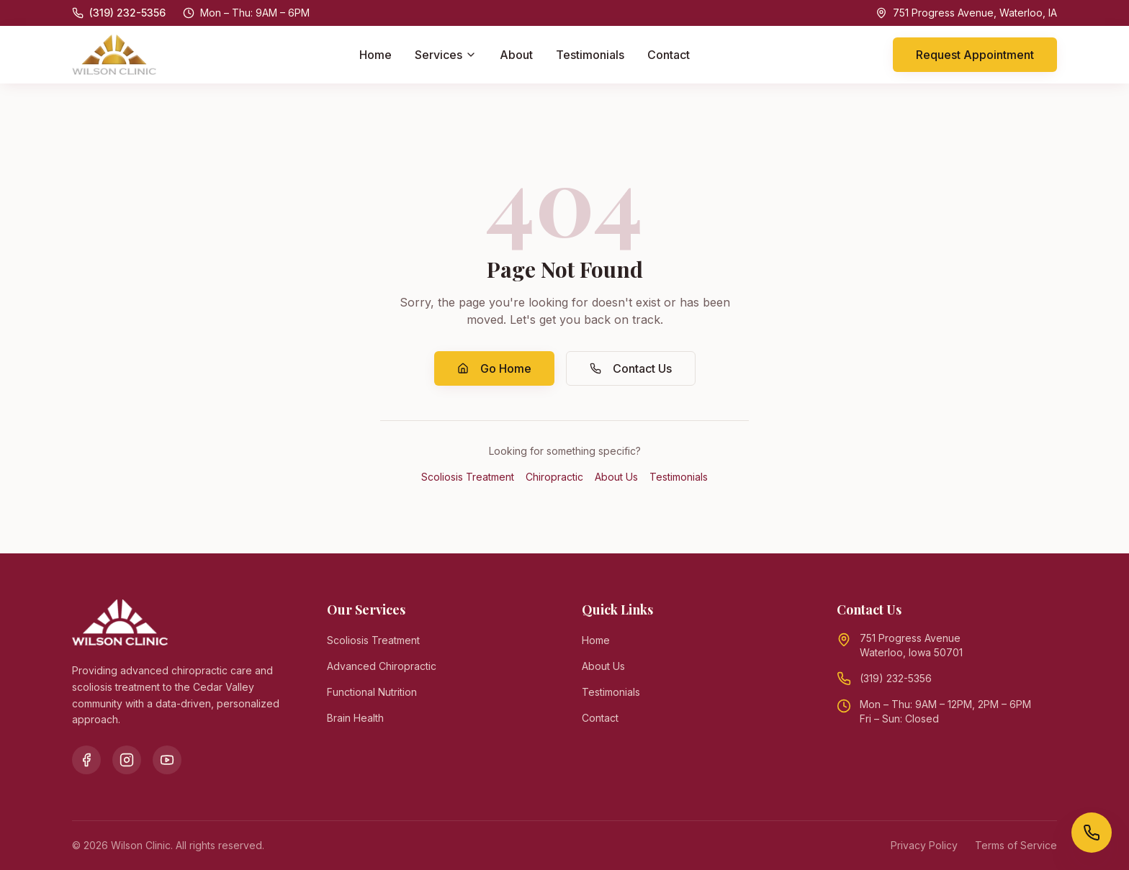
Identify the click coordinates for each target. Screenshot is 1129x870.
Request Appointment (975, 54)
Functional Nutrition (372, 692)
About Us (616, 477)
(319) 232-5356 (896, 678)
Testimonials (590, 54)
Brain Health (355, 718)
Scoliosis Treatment (467, 477)
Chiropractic (554, 477)
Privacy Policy (924, 845)
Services (446, 54)
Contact (668, 54)
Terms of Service (1016, 845)
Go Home (494, 368)
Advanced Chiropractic (381, 666)
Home (375, 54)
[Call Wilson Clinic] (1091, 832)
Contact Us (631, 368)
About (516, 54)
